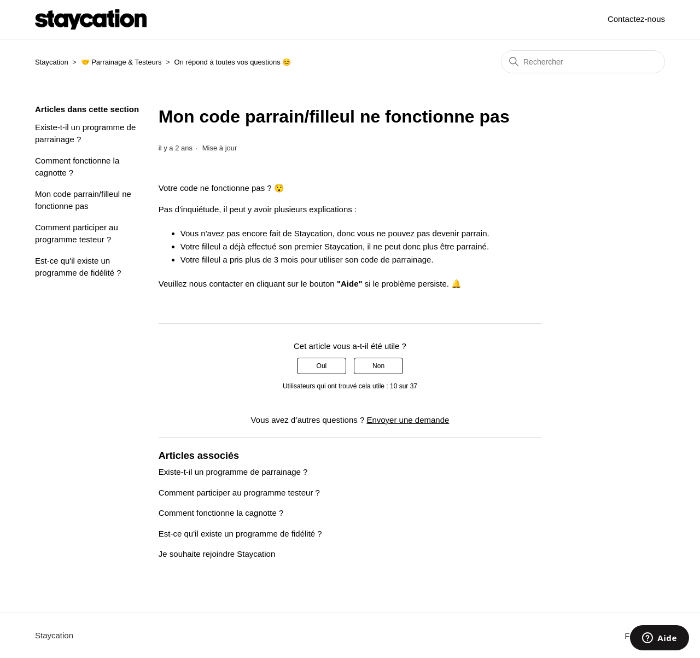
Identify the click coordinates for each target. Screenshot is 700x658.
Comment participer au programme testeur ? (76, 233)
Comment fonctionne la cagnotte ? (77, 167)
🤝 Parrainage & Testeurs (121, 62)
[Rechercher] (582, 62)
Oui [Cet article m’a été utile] (322, 366)
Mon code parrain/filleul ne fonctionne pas (83, 200)
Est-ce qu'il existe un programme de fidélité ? (78, 267)
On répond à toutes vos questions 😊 (232, 62)
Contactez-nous (636, 19)
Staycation (51, 62)
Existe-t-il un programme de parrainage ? (85, 133)
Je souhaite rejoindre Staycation (217, 553)
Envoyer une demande (407, 419)
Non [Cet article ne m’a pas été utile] (378, 366)
